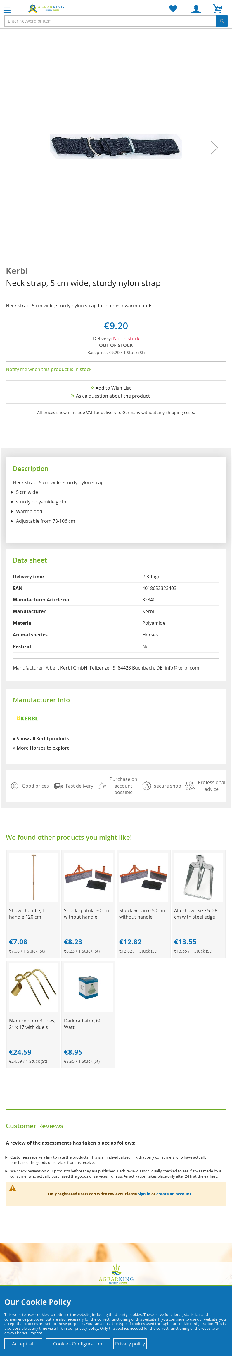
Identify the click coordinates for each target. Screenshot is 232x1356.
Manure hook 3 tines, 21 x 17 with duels (32, 1023)
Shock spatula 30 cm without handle (86, 913)
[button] (214, 147)
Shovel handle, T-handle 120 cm (27, 913)
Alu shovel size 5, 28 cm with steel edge (195, 913)
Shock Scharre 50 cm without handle (142, 913)
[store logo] (47, 8)
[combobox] (116, 21)
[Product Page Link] (33, 900)
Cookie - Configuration (77, 1344)
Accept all (23, 1344)
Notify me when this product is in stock (48, 369)
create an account (173, 1194)
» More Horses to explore (41, 748)
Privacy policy (130, 1344)
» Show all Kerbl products (41, 738)
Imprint (35, 1333)
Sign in (144, 1194)
